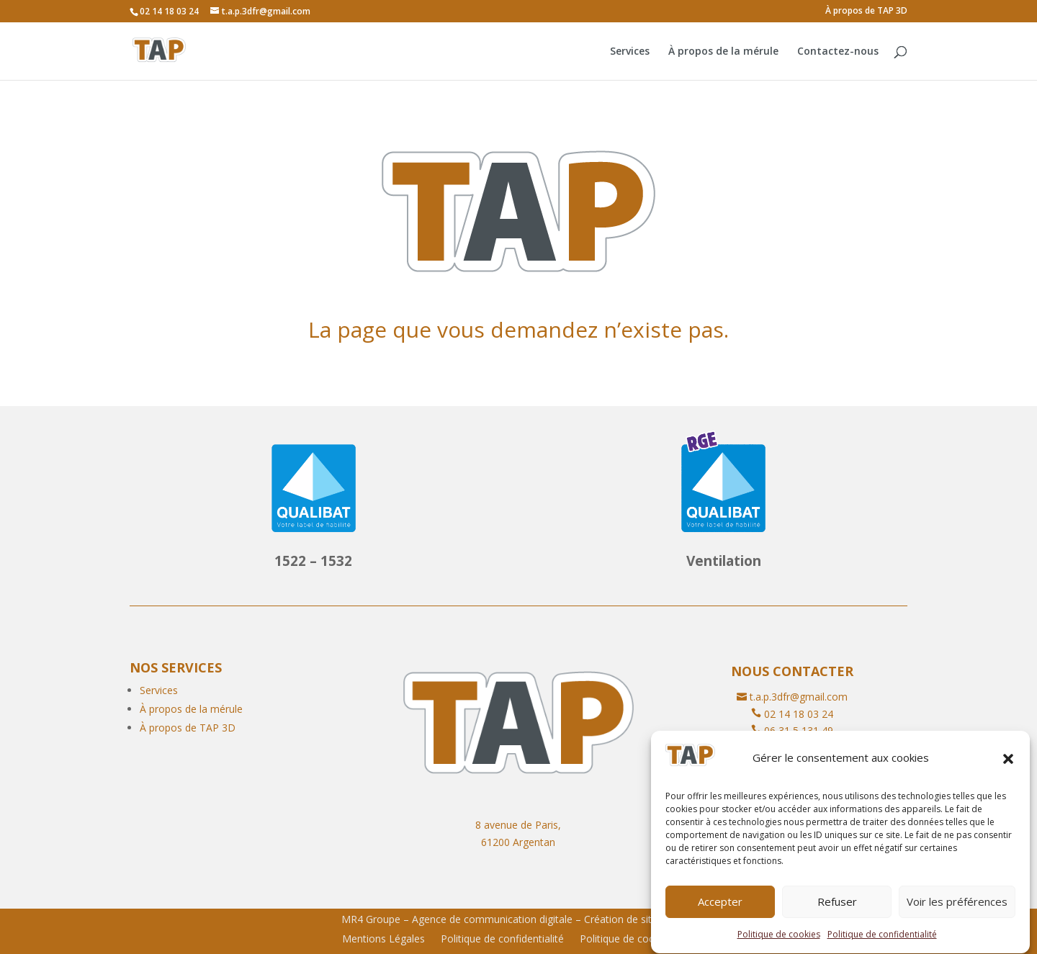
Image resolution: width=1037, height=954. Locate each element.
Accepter (720, 911)
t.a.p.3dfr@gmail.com (799, 696)
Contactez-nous (838, 52)
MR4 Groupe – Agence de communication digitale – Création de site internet (518, 919)
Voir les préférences (957, 911)
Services (630, 52)
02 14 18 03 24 (798, 714)
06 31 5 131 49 (798, 730)
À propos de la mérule (723, 52)
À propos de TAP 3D (866, 11)
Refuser (837, 911)
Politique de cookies (778, 944)
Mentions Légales (383, 939)
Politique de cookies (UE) (638, 939)
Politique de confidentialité (882, 944)
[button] (1008, 768)
